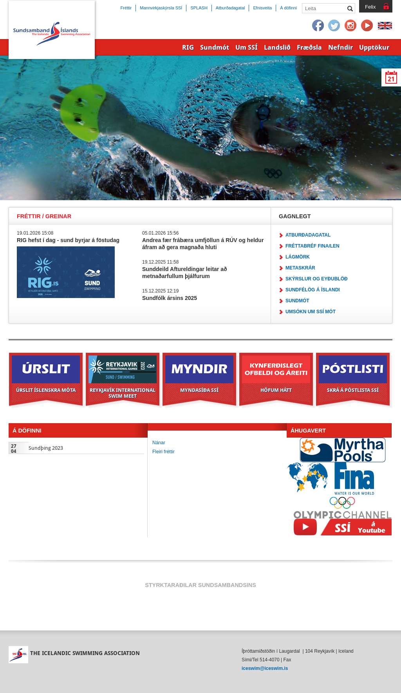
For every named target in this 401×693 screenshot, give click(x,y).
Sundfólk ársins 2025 (169, 298)
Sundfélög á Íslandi (312, 290)
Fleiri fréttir (163, 451)
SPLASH (198, 7)
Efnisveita (262, 7)
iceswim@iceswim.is (265, 668)
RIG (188, 47)
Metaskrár (300, 268)
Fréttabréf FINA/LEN (312, 246)
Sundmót (297, 300)
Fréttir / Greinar (44, 216)
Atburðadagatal (308, 235)
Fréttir (126, 7)
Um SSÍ (246, 47)
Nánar (158, 442)
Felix (370, 7)
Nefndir (340, 47)
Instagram (351, 26)
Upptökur (374, 47)
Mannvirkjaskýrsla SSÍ (161, 7)
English (385, 26)
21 (391, 79)
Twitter (334, 26)
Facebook (318, 26)
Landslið (277, 47)
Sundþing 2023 (46, 448)
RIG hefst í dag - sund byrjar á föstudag (68, 240)
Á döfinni (288, 7)
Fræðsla (309, 47)
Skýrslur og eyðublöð (316, 279)
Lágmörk (297, 257)
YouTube (367, 26)
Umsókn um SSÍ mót (310, 311)
